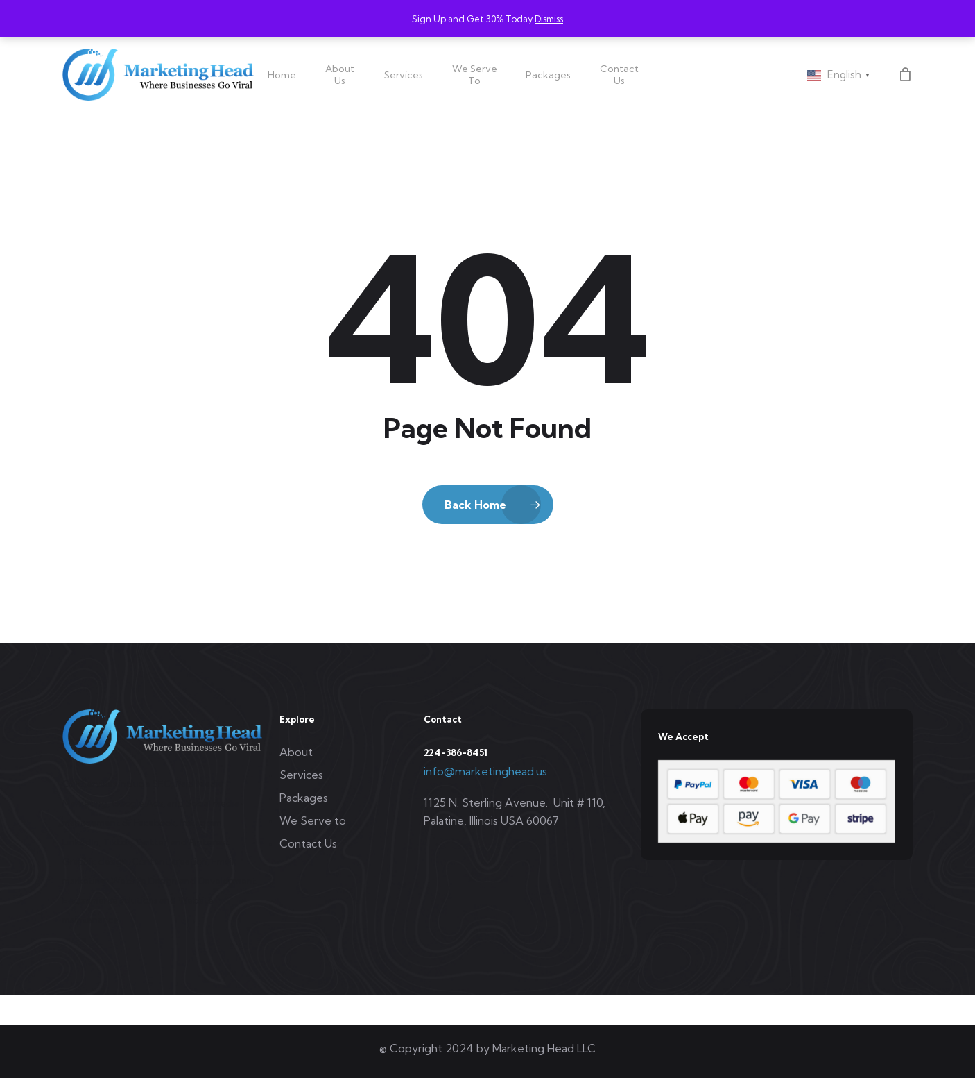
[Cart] (905, 74)
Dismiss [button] (549, 18)
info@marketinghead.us (485, 771)
